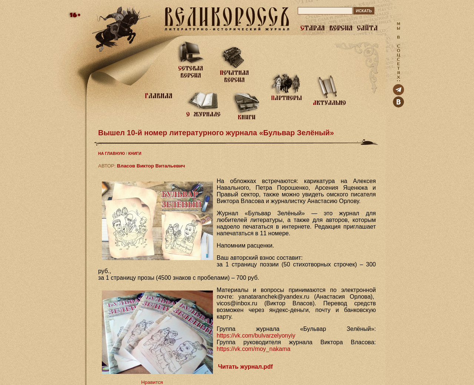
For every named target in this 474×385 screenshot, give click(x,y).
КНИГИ (134, 153)
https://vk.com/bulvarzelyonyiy (256, 335)
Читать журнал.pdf (245, 367)
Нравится (152, 382)
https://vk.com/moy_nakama (253, 349)
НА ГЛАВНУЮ (111, 153)
